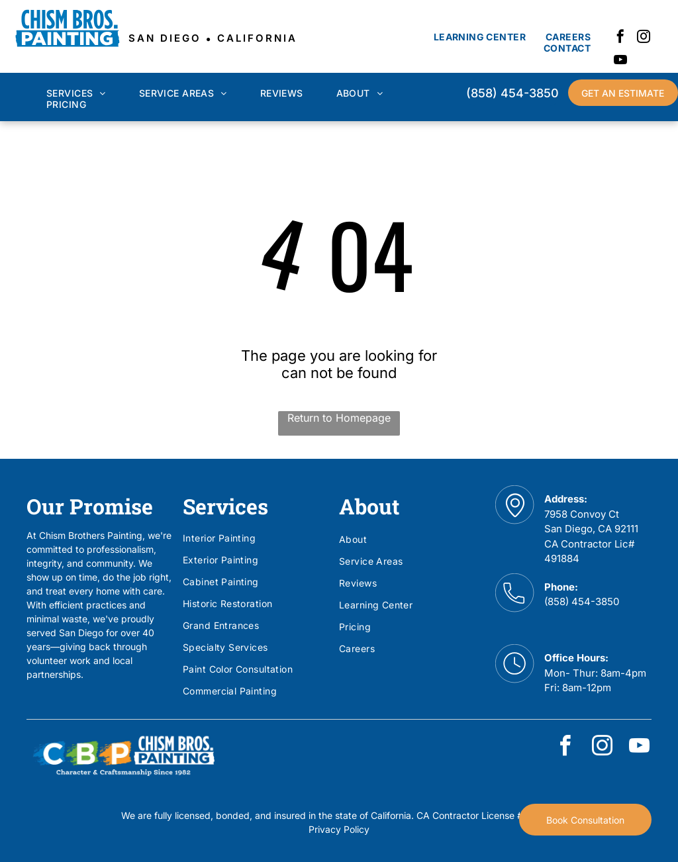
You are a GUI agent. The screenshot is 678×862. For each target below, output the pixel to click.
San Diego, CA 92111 (591, 528)
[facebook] (620, 38)
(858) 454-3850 (581, 601)
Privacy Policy (339, 829)
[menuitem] (480, 36)
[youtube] (620, 61)
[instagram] (644, 38)
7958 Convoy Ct (581, 514)
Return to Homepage (339, 417)
